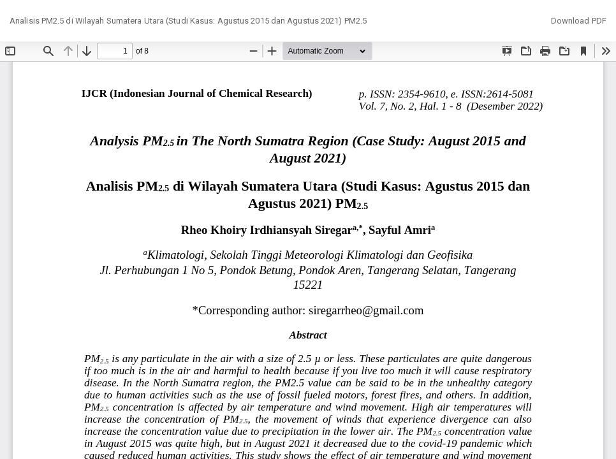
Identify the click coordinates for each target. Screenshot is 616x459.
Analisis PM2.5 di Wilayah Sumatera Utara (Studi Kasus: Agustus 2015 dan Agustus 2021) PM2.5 (188, 21)
